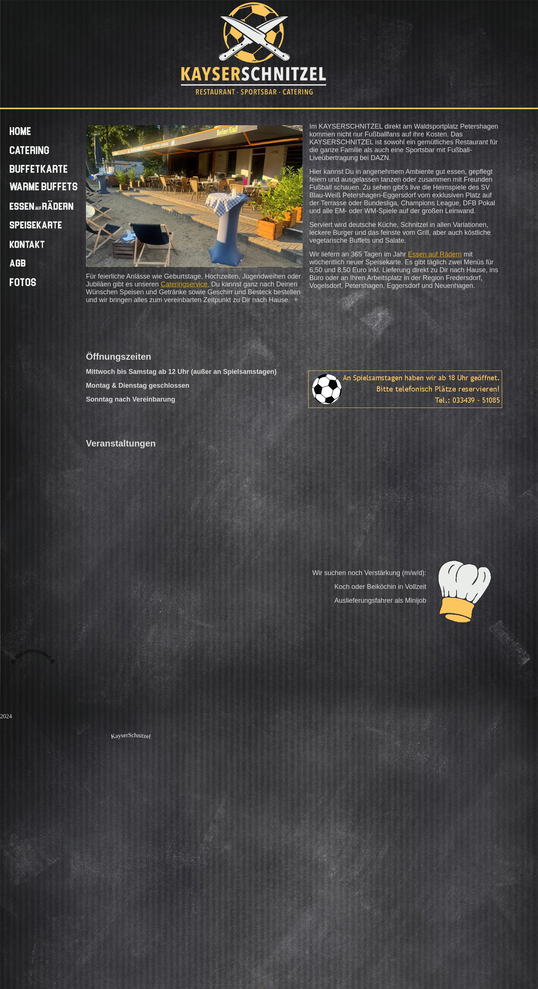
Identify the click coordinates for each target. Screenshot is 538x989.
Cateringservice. (185, 284)
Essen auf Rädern (435, 254)
